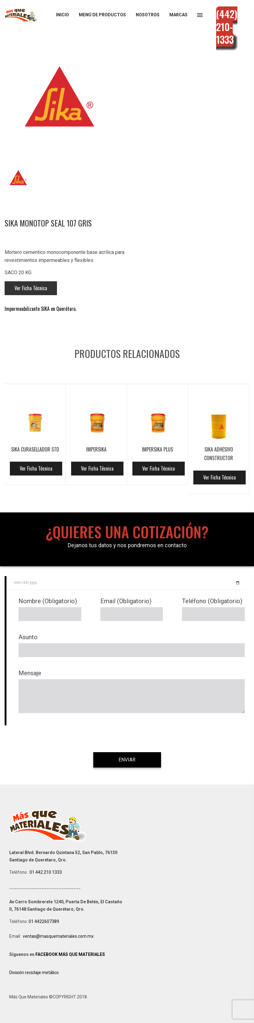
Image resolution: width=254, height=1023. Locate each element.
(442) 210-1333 (226, 26)
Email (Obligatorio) (125, 601)
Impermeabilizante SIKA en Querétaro (40, 308)
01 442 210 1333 (46, 872)
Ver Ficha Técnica (30, 288)
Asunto (28, 637)
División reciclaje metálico (34, 972)
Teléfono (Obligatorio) (212, 601)
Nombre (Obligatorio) (47, 601)
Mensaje (29, 673)
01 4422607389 (44, 921)
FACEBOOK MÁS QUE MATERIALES (70, 954)
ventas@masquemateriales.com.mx (58, 936)
